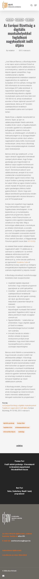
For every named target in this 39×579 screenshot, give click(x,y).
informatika (19, 20)
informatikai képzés (9, 432)
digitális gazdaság (8, 423)
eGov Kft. (21, 536)
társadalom (29, 20)
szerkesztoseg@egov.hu (20, 541)
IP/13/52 (31, 241)
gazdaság (10, 20)
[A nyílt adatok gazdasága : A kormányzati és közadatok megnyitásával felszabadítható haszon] (19, 466)
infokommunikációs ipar (22, 427)
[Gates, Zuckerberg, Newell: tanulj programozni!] (19, 491)
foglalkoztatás (7, 427)
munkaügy (21, 432)
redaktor (12, 50)
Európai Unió (21, 423)
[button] (35, 5)
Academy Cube (22, 262)
